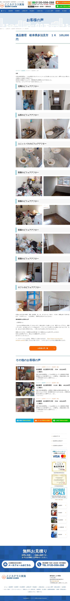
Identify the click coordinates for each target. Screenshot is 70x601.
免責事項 (39, 589)
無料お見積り (57, 586)
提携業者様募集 (51, 589)
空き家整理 (22, 586)
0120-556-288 (55, 581)
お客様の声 (24, 10)
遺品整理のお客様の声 (58, 440)
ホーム (3, 10)
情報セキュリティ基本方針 (29, 589)
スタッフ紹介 (7, 589)
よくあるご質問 (49, 10)
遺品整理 (10, 10)
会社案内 (57, 10)
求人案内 (64, 10)
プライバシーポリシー (16, 589)
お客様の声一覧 (43, 348)
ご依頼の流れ (39, 10)
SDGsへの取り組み (59, 499)
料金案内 (32, 10)
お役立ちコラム (31, 591)
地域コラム (39, 591)
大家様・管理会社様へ (61, 589)
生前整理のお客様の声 (58, 445)
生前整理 (17, 10)
